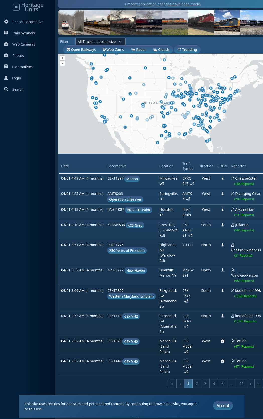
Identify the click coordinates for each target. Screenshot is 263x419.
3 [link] (205, 383)
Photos (14, 55)
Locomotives (18, 66)
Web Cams (113, 49)
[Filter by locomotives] (100, 41)
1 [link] (188, 383)
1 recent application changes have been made (162, 4)
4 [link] (214, 383)
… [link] (231, 383)
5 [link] (222, 383)
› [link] (250, 383)
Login (12, 78)
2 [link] (197, 383)
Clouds (161, 49)
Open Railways (81, 49)
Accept (223, 405)
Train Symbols (19, 33)
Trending (187, 49)
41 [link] (241, 383)
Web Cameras (19, 44)
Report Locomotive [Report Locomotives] (23, 21)
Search (13, 89)
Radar (138, 49)
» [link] (259, 383)
